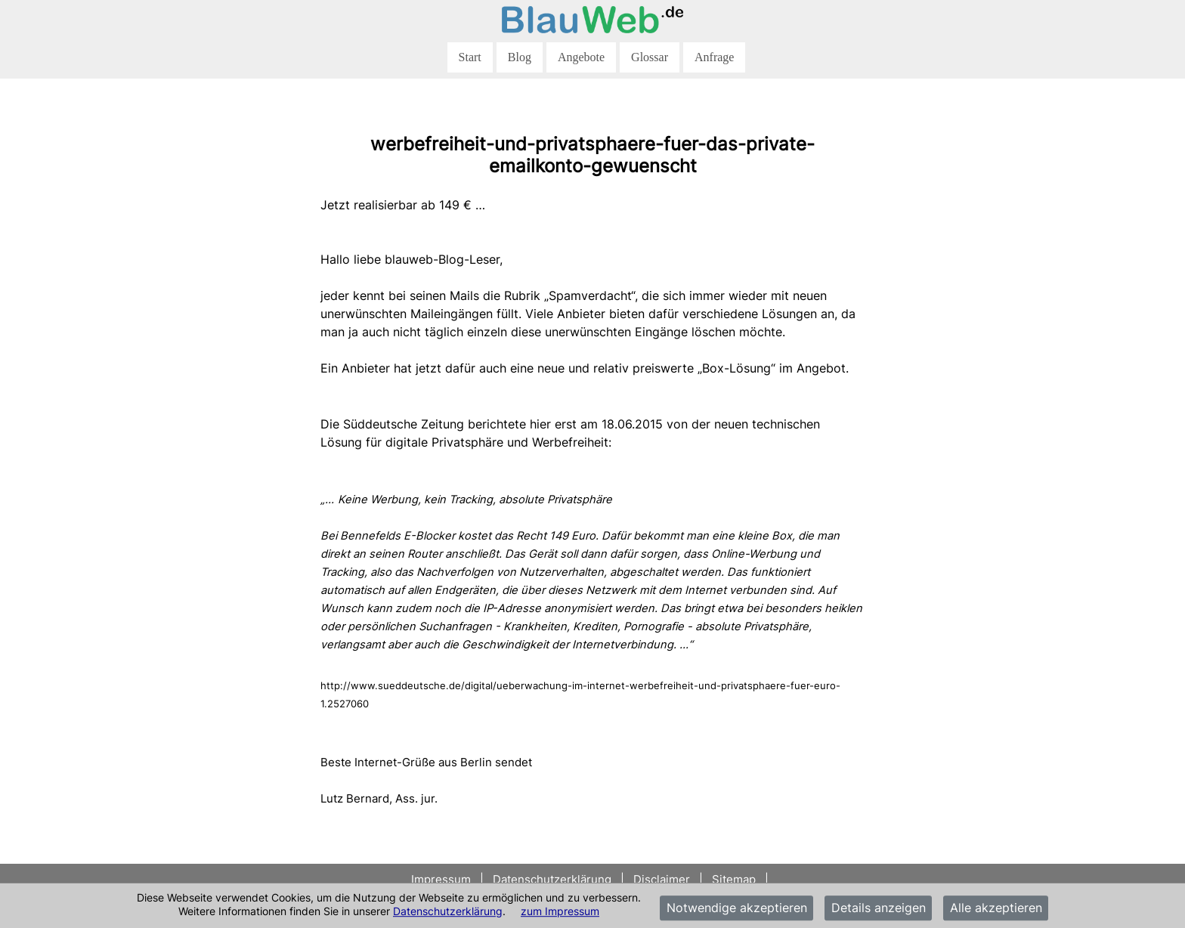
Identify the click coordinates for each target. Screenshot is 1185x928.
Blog (519, 57)
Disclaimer (661, 879)
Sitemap (734, 879)
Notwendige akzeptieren (737, 908)
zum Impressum (560, 911)
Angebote (581, 57)
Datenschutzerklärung (448, 911)
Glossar (649, 57)
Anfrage (714, 57)
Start (470, 57)
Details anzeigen (878, 908)
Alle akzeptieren (996, 908)
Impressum (442, 879)
